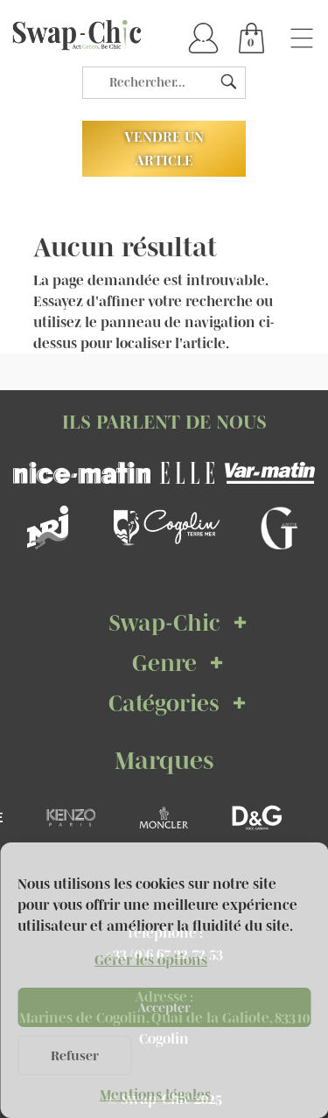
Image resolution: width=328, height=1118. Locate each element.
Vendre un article (164, 148)
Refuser (75, 1055)
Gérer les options (150, 960)
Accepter (164, 1007)
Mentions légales (155, 1094)
